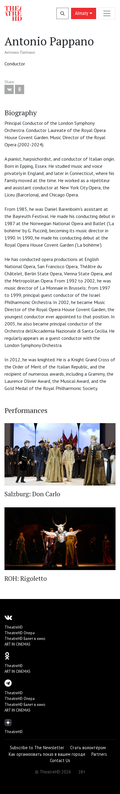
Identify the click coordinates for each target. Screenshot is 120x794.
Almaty (83, 13)
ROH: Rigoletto (25, 578)
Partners (99, 754)
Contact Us (60, 760)
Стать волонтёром (88, 747)
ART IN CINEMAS (17, 644)
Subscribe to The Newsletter (37, 747)
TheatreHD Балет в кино (24, 638)
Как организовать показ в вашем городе (47, 754)
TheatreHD (13, 627)
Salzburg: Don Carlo (32, 494)
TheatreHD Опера (19, 632)
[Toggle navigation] (107, 13)
